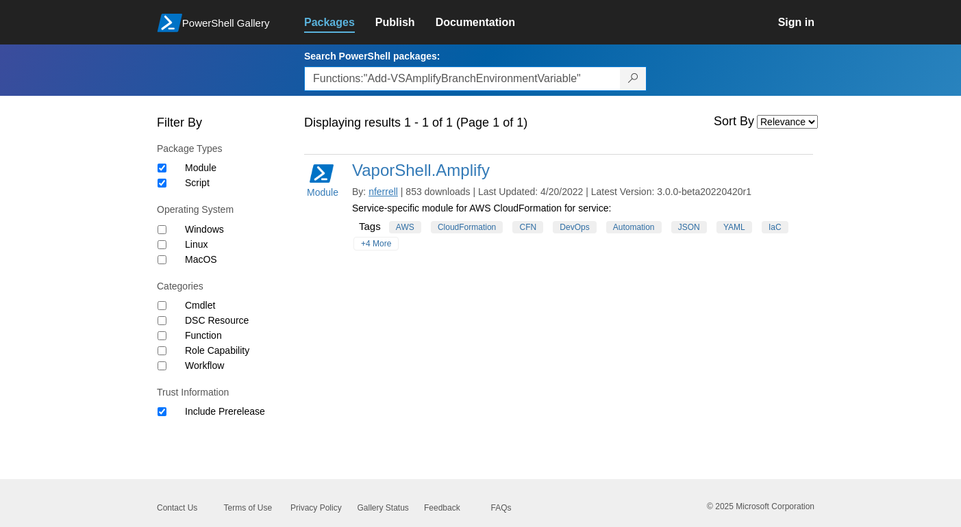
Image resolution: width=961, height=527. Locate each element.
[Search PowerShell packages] (633, 78)
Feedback (442, 508)
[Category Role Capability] (162, 350)
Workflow (204, 365)
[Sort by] (787, 122)
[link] (339, 23)
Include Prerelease (225, 411)
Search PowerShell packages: (372, 56)
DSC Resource (217, 320)
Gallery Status (383, 508)
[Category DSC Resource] (162, 320)
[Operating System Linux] (162, 244)
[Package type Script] (162, 183)
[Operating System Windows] (162, 229)
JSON (689, 227)
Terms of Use (248, 508)
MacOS (201, 259)
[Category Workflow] (162, 365)
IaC (775, 227)
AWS (405, 227)
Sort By (734, 121)
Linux (196, 244)
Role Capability (217, 350)
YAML (734, 227)
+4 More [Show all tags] (376, 243)
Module (200, 167)
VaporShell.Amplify (421, 170)
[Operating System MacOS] (162, 259)
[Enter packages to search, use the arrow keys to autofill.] (462, 78)
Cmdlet (200, 305)
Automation (634, 227)
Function (203, 335)
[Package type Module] (162, 168)
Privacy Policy (316, 508)
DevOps (574, 227)
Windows (204, 229)
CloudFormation (467, 227)
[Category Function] (162, 335)
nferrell (383, 191)
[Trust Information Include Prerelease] (162, 411)
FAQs (501, 508)
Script (197, 182)
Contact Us (177, 508)
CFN (527, 227)
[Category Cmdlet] (162, 305)
